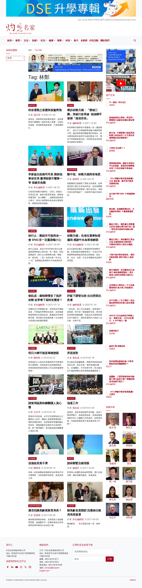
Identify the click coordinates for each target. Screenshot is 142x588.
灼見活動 (93, 40)
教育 (18, 40)
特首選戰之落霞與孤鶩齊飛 (45, 110)
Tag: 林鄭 (38, 50)
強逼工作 (72, 403)
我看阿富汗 (126, 331)
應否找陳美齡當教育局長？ (45, 510)
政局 (9, 40)
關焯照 (37, 357)
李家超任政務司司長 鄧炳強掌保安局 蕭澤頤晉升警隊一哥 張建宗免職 (45, 178)
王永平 (37, 412)
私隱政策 (133, 580)
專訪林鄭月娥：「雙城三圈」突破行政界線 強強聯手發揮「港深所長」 (84, 114)
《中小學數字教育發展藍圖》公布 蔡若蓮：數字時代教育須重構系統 (128, 183)
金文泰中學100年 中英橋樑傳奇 (127, 196)
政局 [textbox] (9, 58)
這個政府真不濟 (38, 463)
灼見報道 (32, 170)
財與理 (70, 458)
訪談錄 (70, 105)
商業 (59, 40)
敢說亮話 (32, 105)
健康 (51, 40)
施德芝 (76, 468)
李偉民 (124, 216)
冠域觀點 (32, 348)
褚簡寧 (76, 179)
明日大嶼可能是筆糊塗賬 (43, 353)
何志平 (124, 369)
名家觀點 (32, 231)
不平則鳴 (32, 398)
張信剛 (124, 333)
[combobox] (15, 58)
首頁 (30, 50)
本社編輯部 (39, 187)
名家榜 (84, 40)
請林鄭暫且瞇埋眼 (78, 463)
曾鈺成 (76, 357)
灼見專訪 (32, 291)
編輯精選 (77, 123)
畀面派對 (72, 353)
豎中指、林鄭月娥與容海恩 (83, 174)
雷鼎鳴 (37, 515)
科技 (68, 40)
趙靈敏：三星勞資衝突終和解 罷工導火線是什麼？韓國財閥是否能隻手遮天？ (128, 381)
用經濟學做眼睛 (35, 506)
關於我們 (105, 40)
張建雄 (124, 351)
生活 (42, 40)
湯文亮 (37, 115)
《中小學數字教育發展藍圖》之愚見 (128, 394)
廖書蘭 (124, 153)
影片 (76, 40)
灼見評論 (71, 291)
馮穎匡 (124, 107)
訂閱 (109, 559)
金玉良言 (71, 348)
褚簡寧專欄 (72, 170)
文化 (26, 40)
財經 (34, 40)
